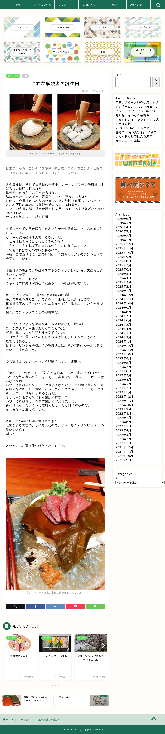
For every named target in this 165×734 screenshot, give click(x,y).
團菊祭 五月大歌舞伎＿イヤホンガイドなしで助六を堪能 (136, 134)
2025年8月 (123, 261)
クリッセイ (13, 76)
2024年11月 (124, 299)
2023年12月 (124, 346)
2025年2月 (123, 286)
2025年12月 (124, 244)
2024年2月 (123, 337)
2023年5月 (123, 375)
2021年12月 (124, 447)
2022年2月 (123, 439)
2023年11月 (124, 350)
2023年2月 (123, 388)
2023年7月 (123, 367)
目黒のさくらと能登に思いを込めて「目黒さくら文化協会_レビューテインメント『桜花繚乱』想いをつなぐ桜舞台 (137, 109)
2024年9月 (123, 308)
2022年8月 (123, 413)
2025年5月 (123, 274)
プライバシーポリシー (138, 6)
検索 (118, 75)
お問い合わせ (90, 4)
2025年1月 (123, 291)
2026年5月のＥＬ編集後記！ (135, 128)
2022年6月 (123, 422)
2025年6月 (123, 270)
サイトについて (42, 4)
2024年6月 (123, 320)
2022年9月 (123, 409)
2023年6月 (123, 371)
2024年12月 (124, 295)
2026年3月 (123, 231)
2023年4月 (123, 380)
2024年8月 (123, 312)
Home (17, 4)
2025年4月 (123, 278)
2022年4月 (123, 430)
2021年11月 (124, 452)
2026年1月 (123, 240)
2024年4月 (123, 329)
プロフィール (66, 4)
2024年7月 (123, 316)
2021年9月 (123, 460)
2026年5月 (123, 223)
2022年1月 (123, 443)
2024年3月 (123, 333)
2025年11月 (124, 248)
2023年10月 (124, 354)
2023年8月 (123, 363)
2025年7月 (123, 265)
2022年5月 (123, 426)
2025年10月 (124, 253)
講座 (114, 4)
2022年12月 (124, 397)
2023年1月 (123, 392)
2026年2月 (123, 236)
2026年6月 (123, 219)
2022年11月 (124, 401)
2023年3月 (123, 384)
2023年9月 (123, 358)
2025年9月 (123, 257)
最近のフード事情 (127, 141)
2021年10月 (124, 456)
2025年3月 (123, 282)
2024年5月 (123, 325)
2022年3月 (123, 435)
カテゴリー (123, 478)
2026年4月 (123, 227)
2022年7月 (123, 418)
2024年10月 (124, 303)
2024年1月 (123, 341)
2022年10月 (124, 405)
